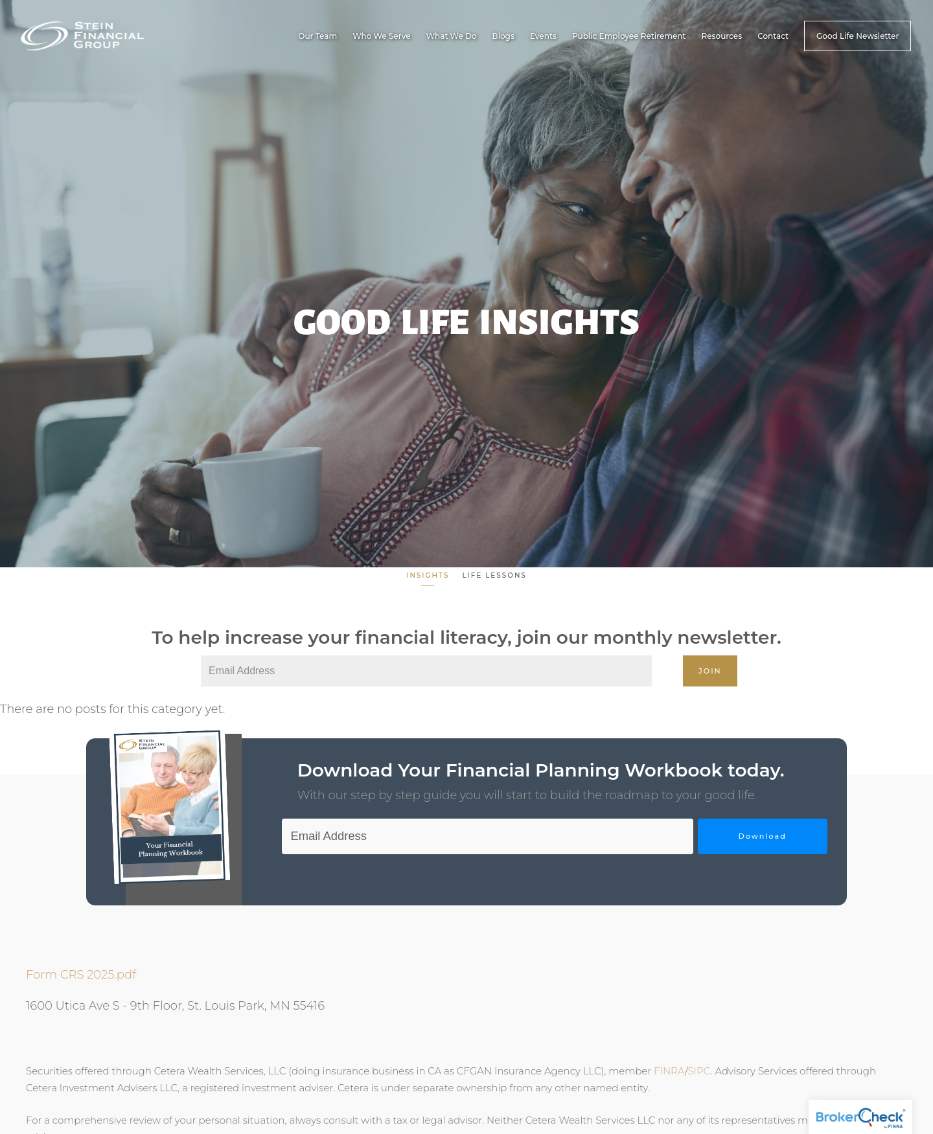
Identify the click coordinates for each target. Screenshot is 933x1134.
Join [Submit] (710, 670)
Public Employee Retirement (629, 36)
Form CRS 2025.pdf (81, 975)
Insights (427, 575)
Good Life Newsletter (857, 36)
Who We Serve (381, 36)
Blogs (503, 36)
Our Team (317, 36)
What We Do (451, 36)
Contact (773, 36)
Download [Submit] (762, 836)
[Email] (426, 670)
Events (543, 36)
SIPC (698, 1070)
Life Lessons (494, 575)
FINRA (669, 1070)
